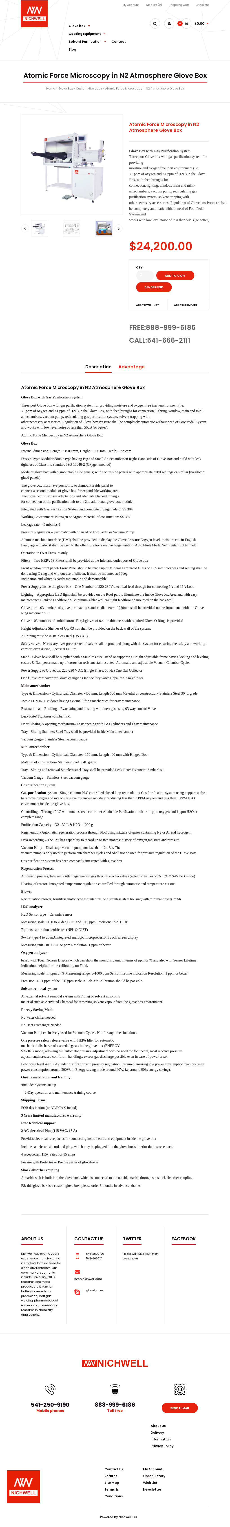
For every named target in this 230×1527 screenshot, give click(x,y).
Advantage (131, 367)
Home (50, 88)
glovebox (89, 1162)
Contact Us (113, 1469)
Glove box (44, 405)
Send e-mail (179, 1408)
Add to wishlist (147, 305)
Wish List (150, 1482)
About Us (158, 1426)
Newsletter (152, 1489)
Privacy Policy (162, 1446)
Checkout (202, 5)
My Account (131, 5)
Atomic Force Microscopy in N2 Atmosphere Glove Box (144, 88)
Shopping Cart (179, 5)
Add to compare (185, 305)
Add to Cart (175, 276)
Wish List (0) (154, 5)
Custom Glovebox (89, 88)
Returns (110, 1476)
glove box (35, 485)
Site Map (111, 1482)
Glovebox (162, 594)
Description (98, 367)
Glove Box (65, 88)
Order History (154, 1476)
